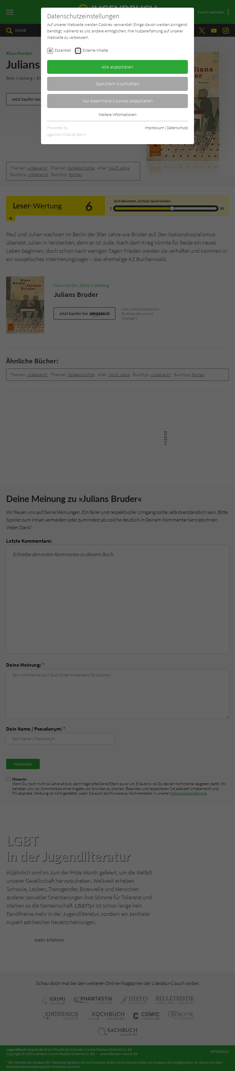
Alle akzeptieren (117, 67)
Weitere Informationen (117, 114)
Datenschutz (177, 127)
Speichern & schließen (117, 84)
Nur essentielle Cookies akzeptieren (117, 101)
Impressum (154, 127)
